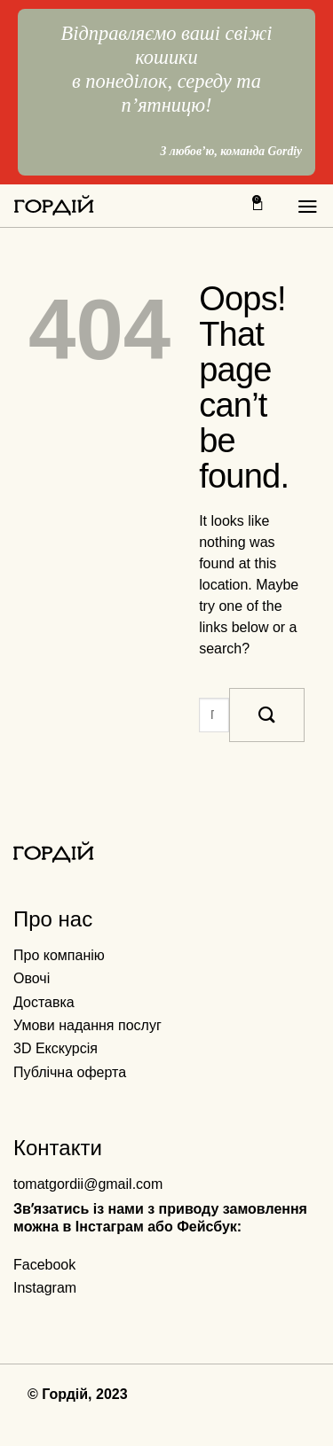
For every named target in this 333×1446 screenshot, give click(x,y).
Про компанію (59, 955)
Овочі (31, 978)
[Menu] (308, 206)
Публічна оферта (69, 1072)
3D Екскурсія (55, 1048)
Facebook (44, 1264)
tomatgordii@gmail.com (88, 1184)
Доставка (44, 1002)
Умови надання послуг (87, 1025)
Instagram (44, 1287)
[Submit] (267, 715)
